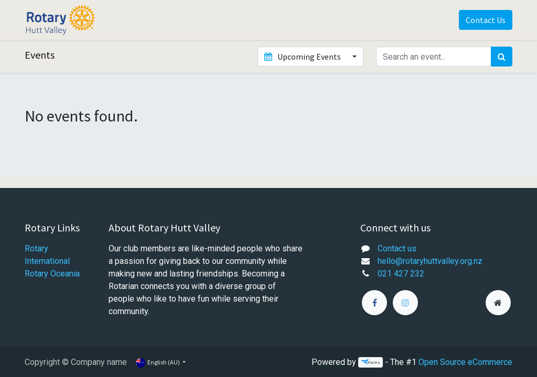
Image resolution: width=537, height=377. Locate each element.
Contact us (397, 248)
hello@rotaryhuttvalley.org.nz (430, 261)
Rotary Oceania (53, 274)
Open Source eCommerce (465, 362)
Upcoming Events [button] (303, 56)
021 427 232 (401, 274)
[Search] (501, 56)
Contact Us (486, 20)
